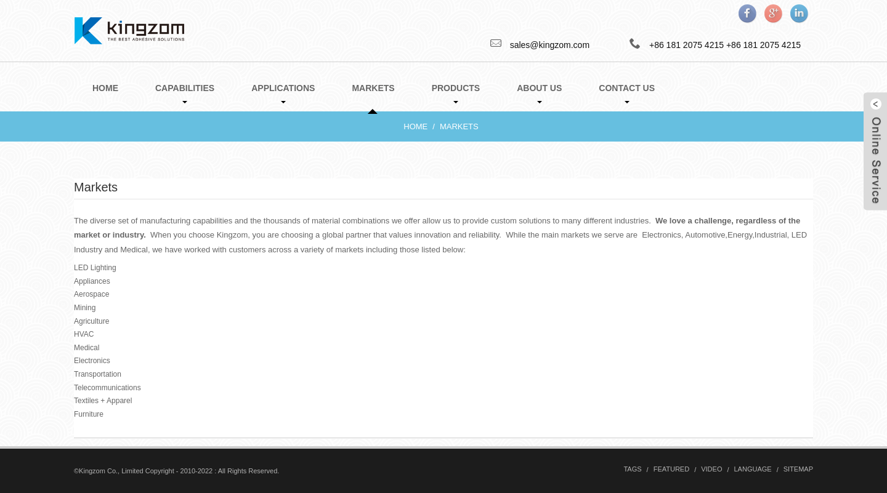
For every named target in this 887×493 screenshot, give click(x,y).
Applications (283, 93)
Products (456, 93)
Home (105, 88)
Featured (671, 469)
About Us (539, 93)
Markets (373, 97)
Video (711, 469)
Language (753, 469)
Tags (632, 469)
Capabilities (184, 93)
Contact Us (627, 93)
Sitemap (798, 469)
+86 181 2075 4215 (763, 45)
